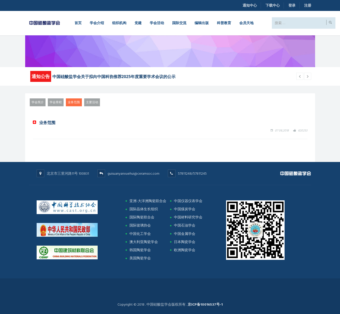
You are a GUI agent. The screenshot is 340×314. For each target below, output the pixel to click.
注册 (307, 5)
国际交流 (179, 22)
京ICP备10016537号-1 (205, 304)
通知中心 (250, 5)
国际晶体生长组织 (143, 209)
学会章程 (56, 102)
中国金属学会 (184, 234)
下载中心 (272, 5)
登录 (291, 5)
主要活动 (92, 102)
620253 (302, 130)
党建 (138, 22)
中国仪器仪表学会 (188, 201)
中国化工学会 (140, 234)
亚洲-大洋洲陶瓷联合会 (147, 201)
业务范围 (74, 102)
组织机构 (119, 22)
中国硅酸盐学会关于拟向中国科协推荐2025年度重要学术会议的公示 (114, 76)
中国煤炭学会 (184, 209)
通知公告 (41, 76)
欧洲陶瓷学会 (184, 250)
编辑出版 (202, 22)
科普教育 (224, 22)
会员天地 (246, 22)
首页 (78, 22)
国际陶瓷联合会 (141, 217)
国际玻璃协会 (140, 225)
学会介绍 (97, 22)
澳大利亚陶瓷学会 (143, 242)
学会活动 (157, 22)
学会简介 (38, 102)
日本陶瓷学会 (184, 242)
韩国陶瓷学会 (140, 250)
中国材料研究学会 (188, 217)
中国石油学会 (184, 225)
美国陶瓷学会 (140, 258)
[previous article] (307, 76)
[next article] (299, 76)
